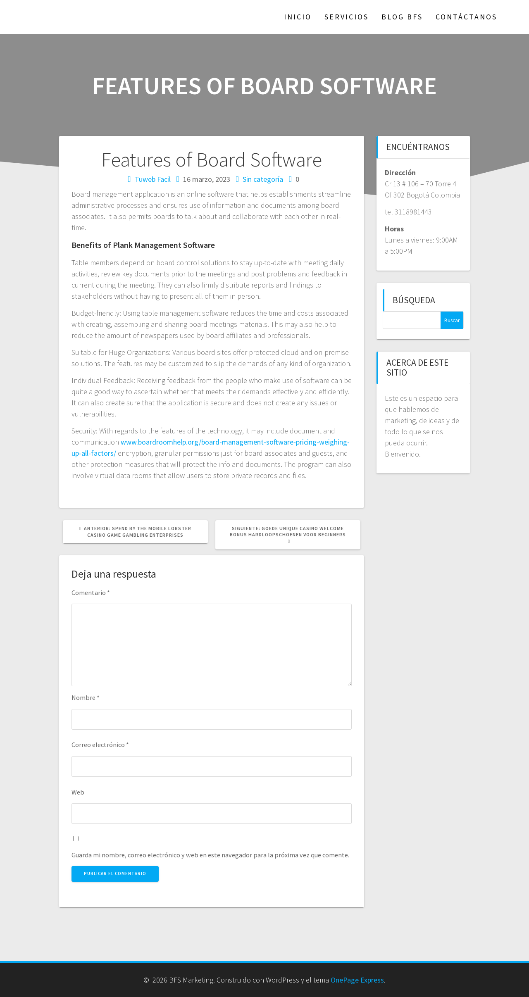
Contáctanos (466, 16)
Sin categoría (263, 179)
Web (77, 792)
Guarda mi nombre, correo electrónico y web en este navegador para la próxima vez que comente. (210, 855)
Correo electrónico (100, 744)
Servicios (346, 16)
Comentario (90, 592)
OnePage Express (357, 980)
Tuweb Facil (153, 179)
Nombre (85, 697)
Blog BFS (402, 16)
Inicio (298, 16)
